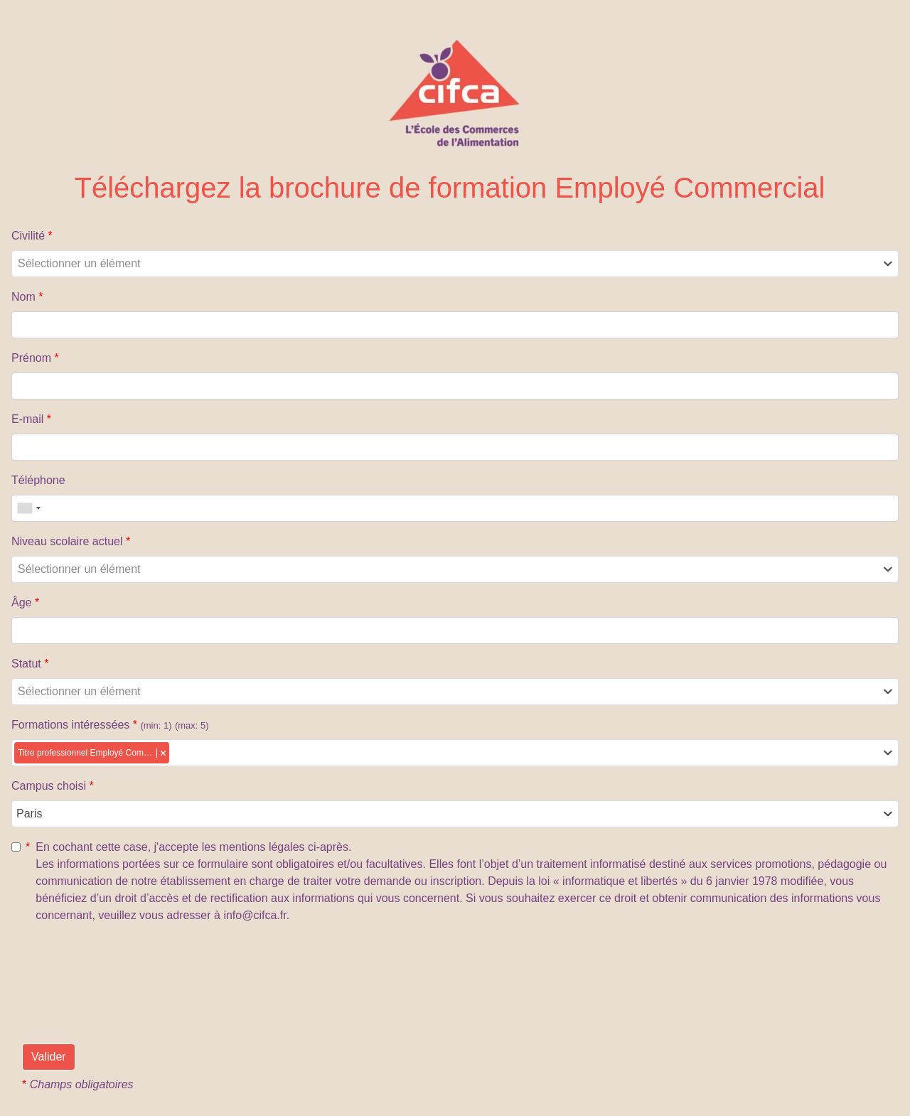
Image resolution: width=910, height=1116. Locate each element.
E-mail (31, 419)
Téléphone (38, 480)
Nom (27, 297)
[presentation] (130, 1010)
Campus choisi (52, 786)
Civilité (32, 236)
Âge (25, 602)
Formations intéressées (110, 725)
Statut (29, 664)
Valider (48, 1057)
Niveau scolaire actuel (70, 541)
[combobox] (455, 263)
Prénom (35, 358)
